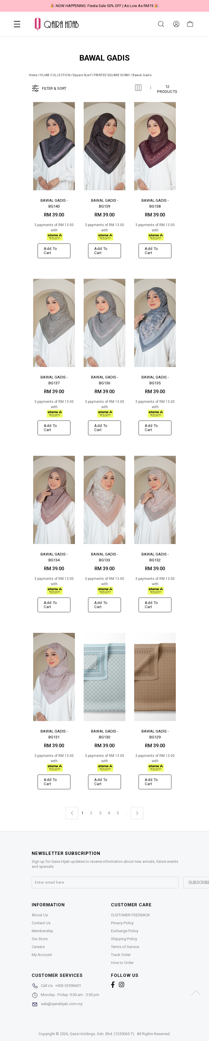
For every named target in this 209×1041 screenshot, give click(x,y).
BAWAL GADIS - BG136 (104, 380)
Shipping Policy (124, 939)
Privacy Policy (122, 923)
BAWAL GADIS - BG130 (104, 734)
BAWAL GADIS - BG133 (104, 557)
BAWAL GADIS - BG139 (104, 203)
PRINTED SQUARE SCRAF (112, 75)
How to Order (122, 962)
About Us (40, 915)
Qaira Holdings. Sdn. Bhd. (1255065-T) (102, 1034)
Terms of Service (125, 947)
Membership (42, 931)
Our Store (40, 939)
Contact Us (41, 923)
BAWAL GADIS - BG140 (54, 203)
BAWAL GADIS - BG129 (155, 734)
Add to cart (50, 250)
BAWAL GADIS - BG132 (155, 557)
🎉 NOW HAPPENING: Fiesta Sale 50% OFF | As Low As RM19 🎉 (104, 6)
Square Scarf (82, 75)
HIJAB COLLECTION (55, 75)
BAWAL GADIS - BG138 (155, 203)
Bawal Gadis (142, 75)
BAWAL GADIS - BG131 (54, 734)
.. (126, 812)
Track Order (121, 954)
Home (33, 75)
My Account (42, 954)
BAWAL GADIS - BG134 (54, 557)
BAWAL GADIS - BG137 (54, 380)
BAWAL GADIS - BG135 (155, 380)
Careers (38, 947)
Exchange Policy (124, 931)
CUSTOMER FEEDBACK (130, 915)
